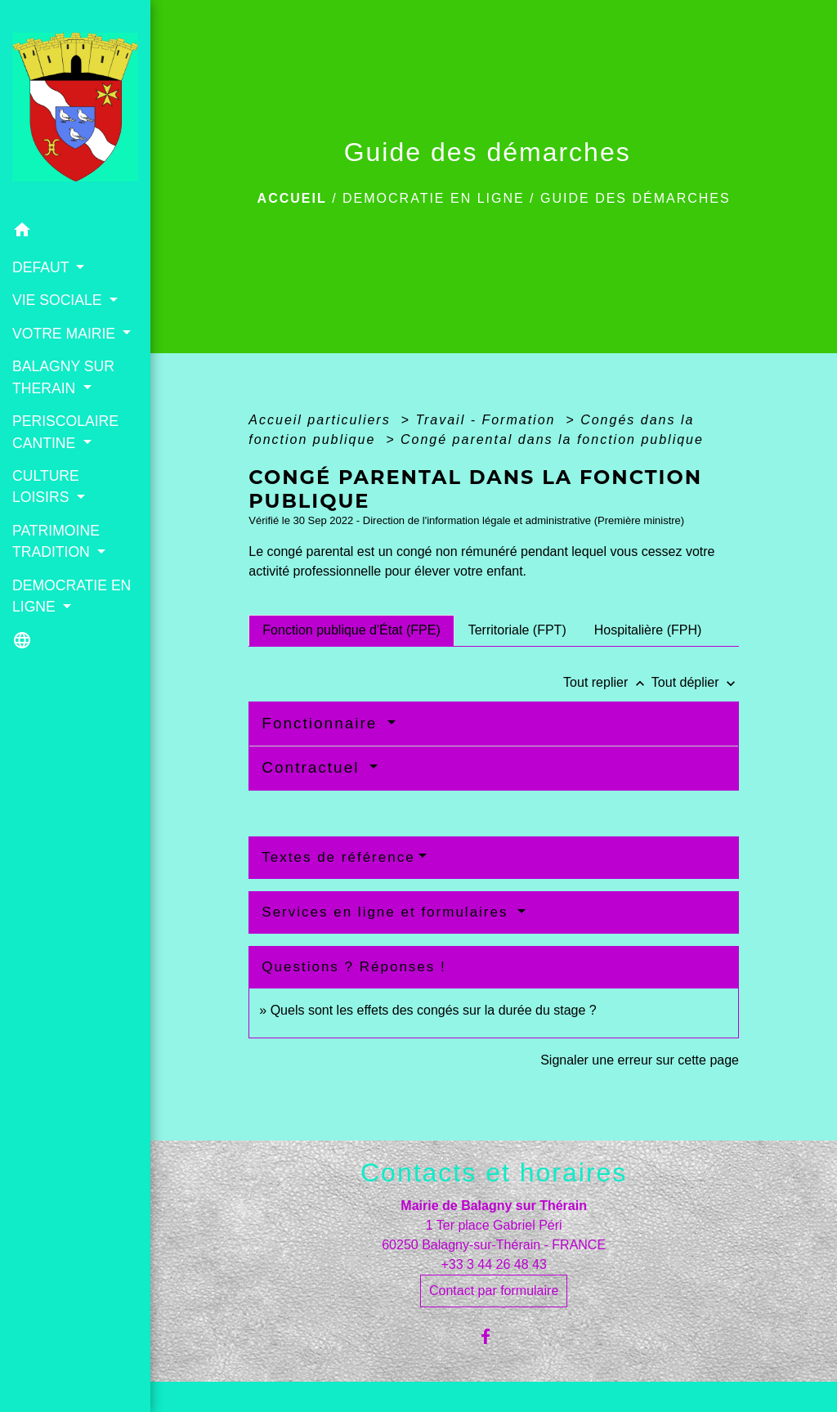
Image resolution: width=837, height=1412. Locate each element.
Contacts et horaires (493, 1172)
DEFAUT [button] (42, 267)
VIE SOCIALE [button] (58, 300)
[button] (75, 232)
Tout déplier (695, 682)
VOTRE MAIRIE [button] (65, 333)
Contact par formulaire (493, 1291)
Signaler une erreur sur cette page (639, 1060)
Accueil (292, 198)
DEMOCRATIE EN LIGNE (433, 198)
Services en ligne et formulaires (387, 912)
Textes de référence (338, 857)
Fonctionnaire (322, 723)
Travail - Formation (488, 420)
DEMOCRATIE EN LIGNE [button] (71, 596)
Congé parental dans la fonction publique (552, 439)
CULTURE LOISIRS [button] (45, 486)
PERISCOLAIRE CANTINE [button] (65, 431)
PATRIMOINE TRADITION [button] (56, 541)
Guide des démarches (635, 198)
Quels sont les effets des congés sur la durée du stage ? (434, 1010)
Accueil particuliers (322, 420)
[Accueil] (75, 107)
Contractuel (313, 767)
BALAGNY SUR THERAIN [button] (63, 377)
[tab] (351, 630)
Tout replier (607, 682)
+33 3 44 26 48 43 (493, 1264)
